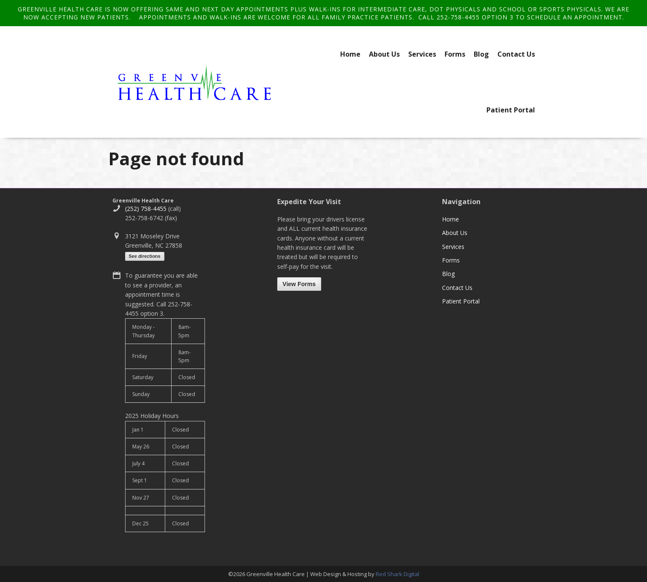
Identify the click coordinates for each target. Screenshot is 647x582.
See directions (145, 256)
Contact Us (516, 54)
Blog (481, 54)
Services (422, 54)
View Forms (299, 284)
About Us (384, 54)
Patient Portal (510, 110)
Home (350, 54)
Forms (455, 54)
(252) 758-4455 (146, 209)
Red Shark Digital (397, 574)
